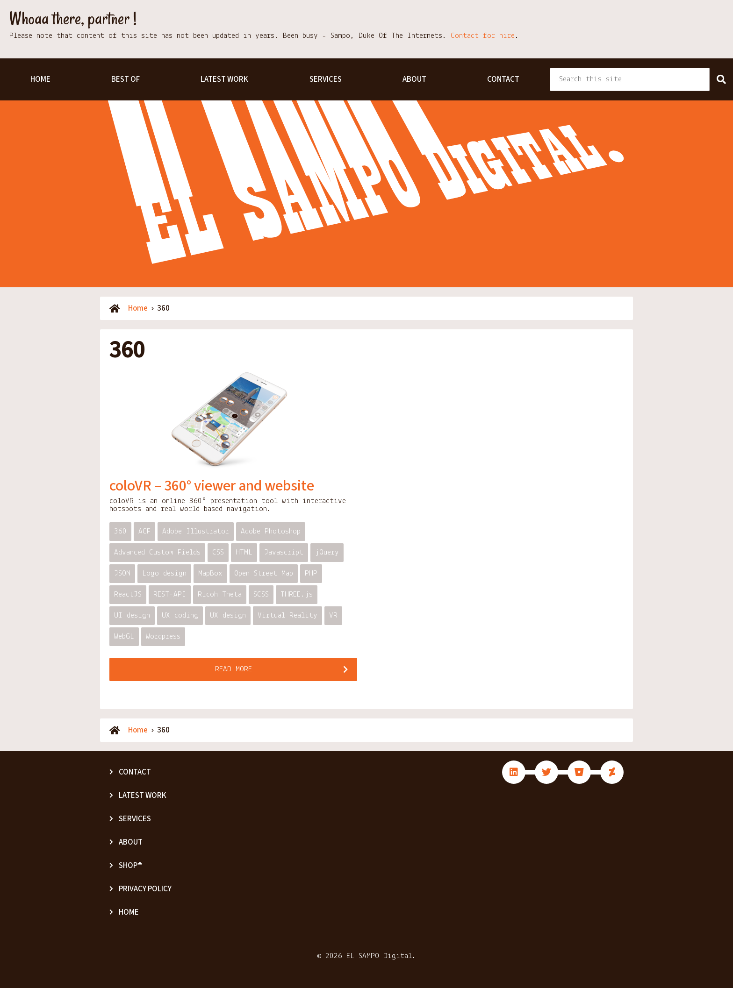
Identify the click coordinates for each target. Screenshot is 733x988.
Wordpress (163, 636)
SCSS (261, 594)
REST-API (169, 594)
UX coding (180, 615)
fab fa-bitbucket (579, 772)
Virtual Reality (287, 615)
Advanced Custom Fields (157, 552)
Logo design (164, 573)
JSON (122, 573)
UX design (228, 615)
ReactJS (128, 594)
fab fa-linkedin (513, 772)
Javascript (283, 552)
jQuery (327, 552)
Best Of (125, 79)
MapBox (210, 573)
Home (40, 79)
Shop (131, 865)
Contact (503, 79)
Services (325, 79)
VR (333, 615)
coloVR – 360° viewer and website (211, 486)
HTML (244, 552)
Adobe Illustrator (195, 531)
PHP (311, 573)
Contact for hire (483, 36)
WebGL (124, 636)
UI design (132, 615)
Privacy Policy (145, 889)
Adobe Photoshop (271, 531)
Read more (233, 669)
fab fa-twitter (546, 772)
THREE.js (296, 594)
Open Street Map (263, 573)
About (414, 79)
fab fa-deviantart (612, 772)
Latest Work (224, 79)
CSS (218, 552)
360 (120, 531)
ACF (144, 531)
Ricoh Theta (220, 594)
